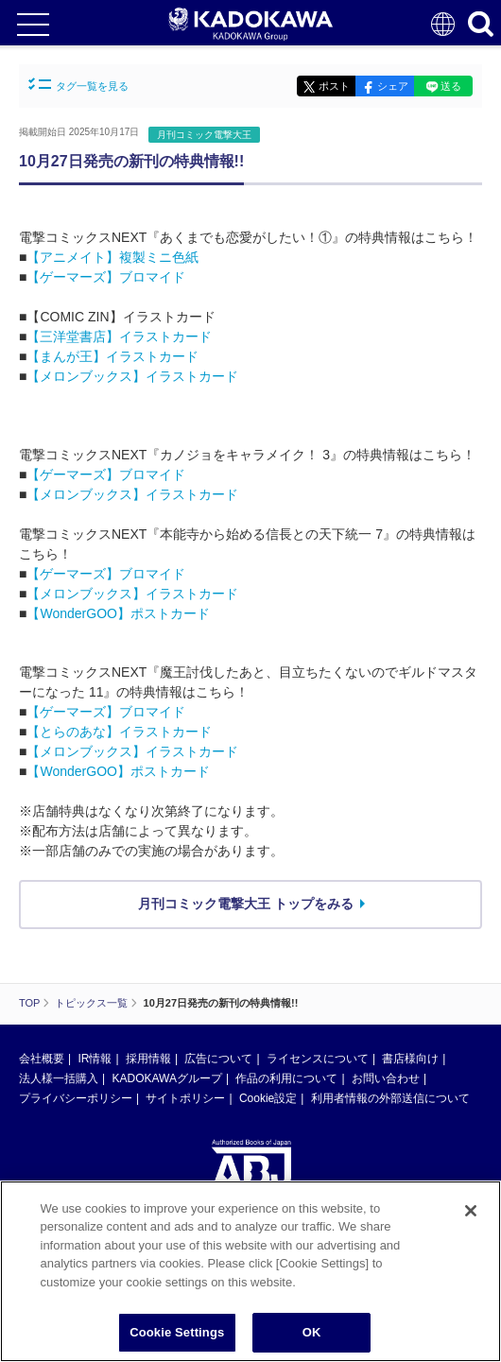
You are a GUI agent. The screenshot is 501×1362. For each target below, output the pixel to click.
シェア (392, 86)
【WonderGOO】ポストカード (117, 613)
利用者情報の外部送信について (390, 1098)
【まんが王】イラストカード (112, 356)
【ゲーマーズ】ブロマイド (105, 276)
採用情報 (148, 1058)
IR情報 (95, 1058)
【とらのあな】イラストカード (119, 731)
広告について (218, 1058)
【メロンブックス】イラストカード (132, 376)
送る (451, 86)
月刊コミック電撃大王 (204, 134)
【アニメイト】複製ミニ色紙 (112, 257)
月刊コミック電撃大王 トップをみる (246, 903)
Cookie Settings (177, 1333)
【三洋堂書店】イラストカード (119, 336)
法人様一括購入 (58, 1078)
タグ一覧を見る (78, 85)
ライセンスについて (318, 1058)
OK (311, 1333)
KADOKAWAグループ (166, 1078)
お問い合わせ (386, 1078)
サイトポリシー (185, 1098)
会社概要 (41, 1058)
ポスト (334, 86)
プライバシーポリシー (75, 1098)
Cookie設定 (268, 1098)
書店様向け (410, 1058)
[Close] (471, 1211)
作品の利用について (286, 1078)
